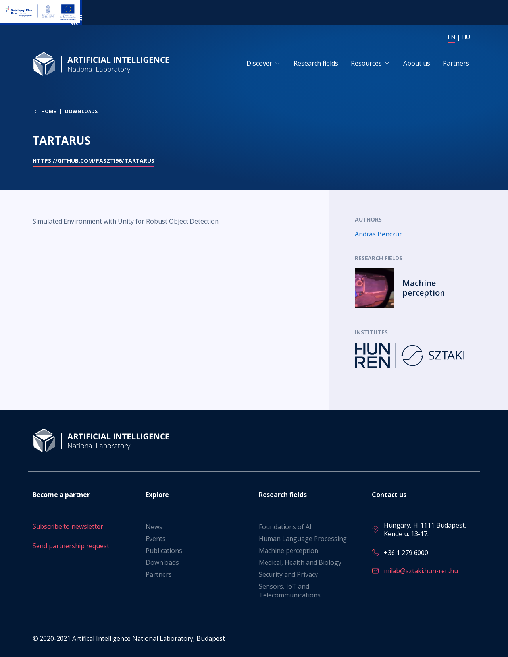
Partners (456, 63)
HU (466, 37)
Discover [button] (259, 63)
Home (48, 111)
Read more (415, 288)
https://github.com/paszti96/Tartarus (93, 160)
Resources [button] (366, 63)
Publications (164, 550)
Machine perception (288, 550)
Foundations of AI (285, 526)
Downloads (81, 111)
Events (155, 538)
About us (416, 63)
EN (451, 37)
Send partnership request (71, 545)
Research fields (316, 63)
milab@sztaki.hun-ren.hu (421, 570)
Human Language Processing (303, 538)
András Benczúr (378, 234)
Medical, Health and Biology (300, 562)
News (154, 526)
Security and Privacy (288, 574)
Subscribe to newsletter (68, 526)
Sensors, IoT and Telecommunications (290, 590)
